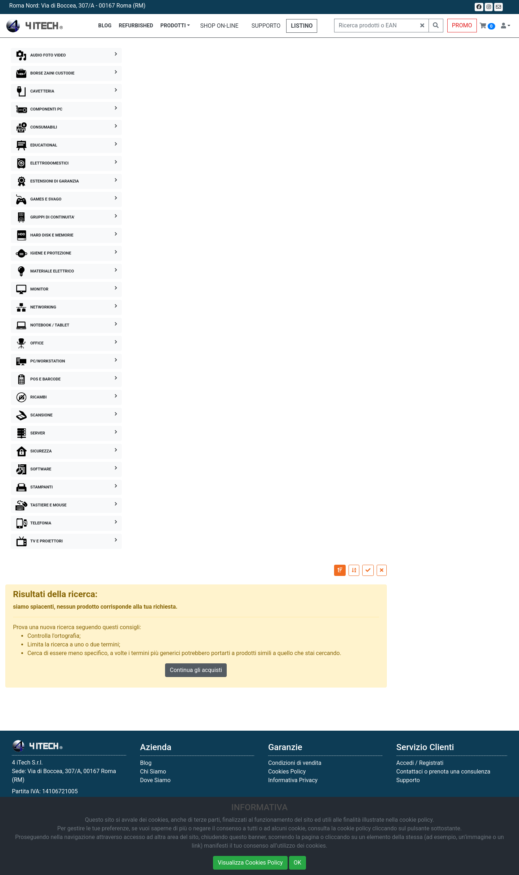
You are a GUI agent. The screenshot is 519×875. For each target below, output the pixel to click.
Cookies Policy (287, 771)
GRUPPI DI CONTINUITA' (66, 217)
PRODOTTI (173, 26)
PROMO (462, 25)
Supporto (408, 780)
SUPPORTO (266, 25)
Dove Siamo (155, 780)
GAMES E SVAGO (66, 199)
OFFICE (66, 343)
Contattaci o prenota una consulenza (443, 771)
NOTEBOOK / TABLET (66, 325)
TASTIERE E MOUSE (66, 505)
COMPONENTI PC (66, 109)
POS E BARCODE (66, 379)
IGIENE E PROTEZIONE (66, 253)
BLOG (105, 26)
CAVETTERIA (66, 91)
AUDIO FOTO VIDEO (66, 55)
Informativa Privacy (293, 780)
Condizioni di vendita (294, 762)
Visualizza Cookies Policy (250, 862)
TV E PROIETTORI (66, 541)
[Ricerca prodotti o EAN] (375, 25)
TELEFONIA (66, 523)
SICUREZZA (66, 451)
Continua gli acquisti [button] (196, 670)
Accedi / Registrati (420, 762)
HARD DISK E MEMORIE (66, 235)
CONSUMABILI (66, 127)
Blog (146, 762)
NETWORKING (66, 307)
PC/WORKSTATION (66, 361)
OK (297, 862)
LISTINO (301, 25)
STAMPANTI (66, 487)
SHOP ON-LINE (219, 25)
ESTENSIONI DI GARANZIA (66, 181)
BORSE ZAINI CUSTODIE (66, 73)
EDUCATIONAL (66, 145)
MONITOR (66, 289)
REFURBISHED (136, 26)
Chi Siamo (153, 771)
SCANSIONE (66, 415)
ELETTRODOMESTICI (66, 163)
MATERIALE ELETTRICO (66, 271)
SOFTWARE (66, 469)
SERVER (66, 433)
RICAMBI (66, 397)
